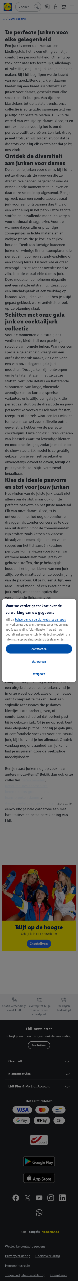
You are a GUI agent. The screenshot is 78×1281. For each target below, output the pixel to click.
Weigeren (39, 674)
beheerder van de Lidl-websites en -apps (40, 619)
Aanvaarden (39, 649)
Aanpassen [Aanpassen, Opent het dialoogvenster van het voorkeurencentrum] (39, 661)
